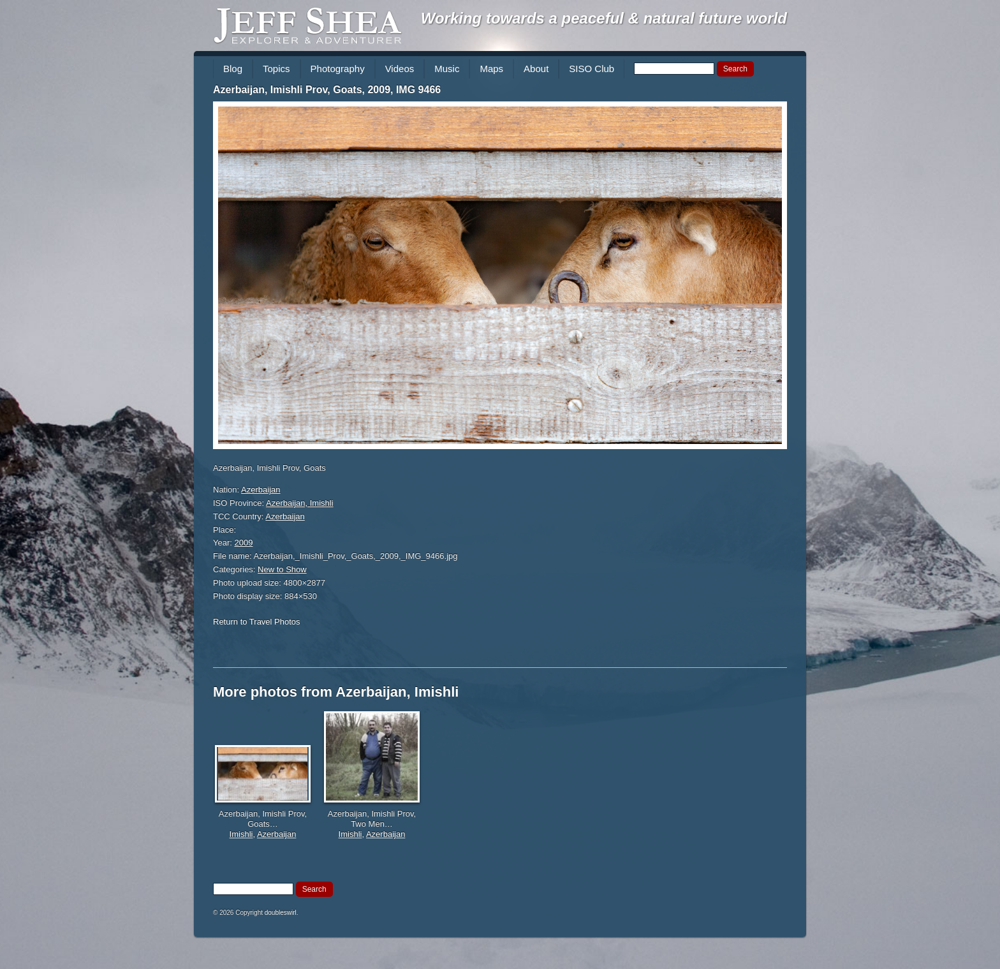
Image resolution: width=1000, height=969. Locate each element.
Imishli (241, 834)
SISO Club (591, 68)
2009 (244, 542)
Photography (338, 68)
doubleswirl (281, 912)
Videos (400, 68)
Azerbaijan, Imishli (300, 503)
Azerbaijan (260, 489)
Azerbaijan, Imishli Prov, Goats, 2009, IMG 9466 (327, 89)
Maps (491, 68)
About (536, 68)
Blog (232, 68)
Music (446, 68)
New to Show (282, 569)
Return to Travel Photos (256, 621)
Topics (276, 68)
